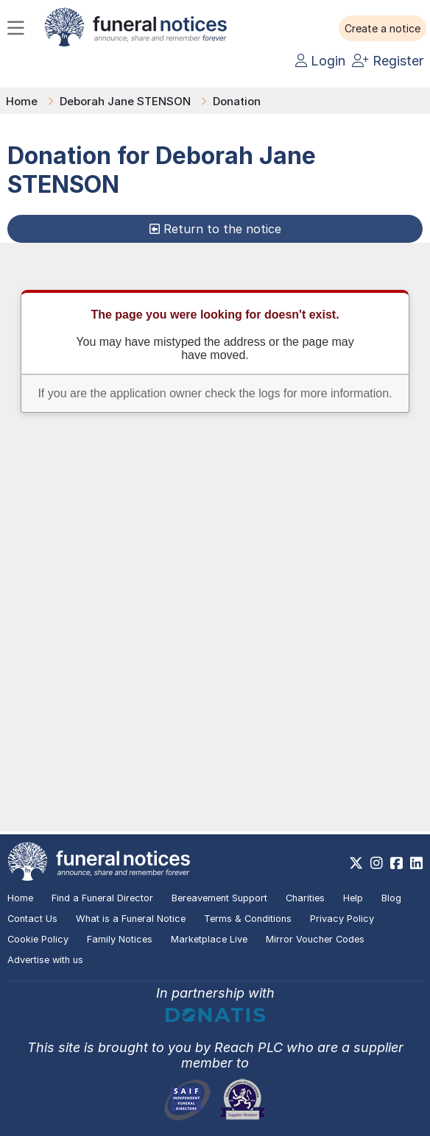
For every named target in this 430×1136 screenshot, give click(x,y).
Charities (305, 898)
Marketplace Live (209, 939)
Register (387, 60)
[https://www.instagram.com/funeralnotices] (376, 863)
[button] (382, 28)
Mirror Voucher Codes (315, 939)
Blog (391, 898)
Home (22, 101)
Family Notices (119, 939)
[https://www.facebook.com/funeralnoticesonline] (396, 863)
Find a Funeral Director (102, 898)
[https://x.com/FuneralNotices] (356, 863)
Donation (237, 101)
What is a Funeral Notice (131, 918)
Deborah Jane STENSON (125, 101)
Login (320, 60)
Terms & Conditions (248, 918)
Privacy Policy (342, 918)
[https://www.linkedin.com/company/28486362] (416, 863)
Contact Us (32, 918)
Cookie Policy (37, 939)
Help (353, 898)
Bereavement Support (219, 898)
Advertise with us (45, 959)
